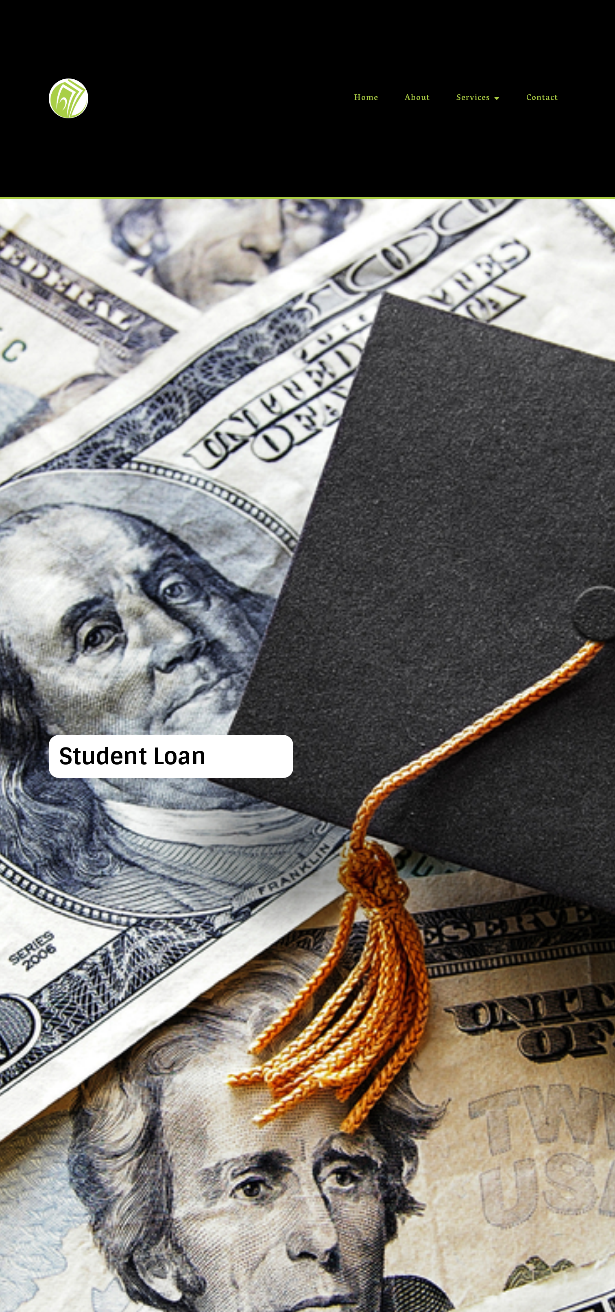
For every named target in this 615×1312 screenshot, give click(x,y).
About (417, 98)
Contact (542, 98)
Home (366, 98)
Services (478, 98)
